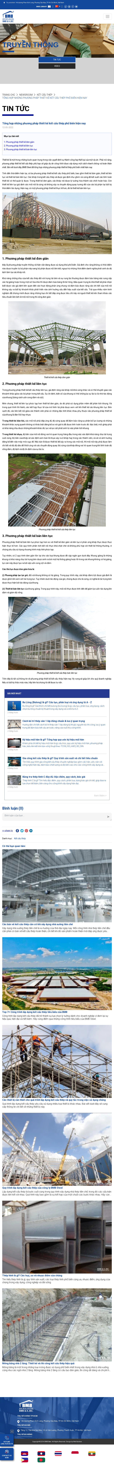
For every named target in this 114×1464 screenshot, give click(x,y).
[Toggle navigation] (107, 16)
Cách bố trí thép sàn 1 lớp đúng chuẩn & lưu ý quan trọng (53, 721)
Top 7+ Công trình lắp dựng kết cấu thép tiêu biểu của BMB (34, 1012)
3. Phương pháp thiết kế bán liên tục (20, 149)
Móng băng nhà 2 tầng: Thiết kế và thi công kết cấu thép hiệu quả (38, 1363)
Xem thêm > (100, 795)
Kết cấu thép (44, 94)
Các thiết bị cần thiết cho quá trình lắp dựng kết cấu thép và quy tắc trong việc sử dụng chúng (54, 1100)
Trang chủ (8, 94)
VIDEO (57, 66)
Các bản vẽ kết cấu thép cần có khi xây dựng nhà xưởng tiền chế (37, 924)
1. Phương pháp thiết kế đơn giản (19, 142)
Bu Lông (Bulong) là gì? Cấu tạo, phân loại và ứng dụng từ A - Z (57, 702)
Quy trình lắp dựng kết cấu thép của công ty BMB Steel (32, 1187)
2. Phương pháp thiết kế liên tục (18, 146)
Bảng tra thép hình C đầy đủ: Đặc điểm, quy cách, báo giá (53, 776)
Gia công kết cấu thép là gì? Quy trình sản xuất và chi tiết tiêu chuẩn (60, 758)
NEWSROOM (26, 94)
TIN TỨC (57, 59)
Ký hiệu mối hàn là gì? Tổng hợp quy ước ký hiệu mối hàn (53, 739)
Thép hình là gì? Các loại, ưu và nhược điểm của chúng (32, 1275)
